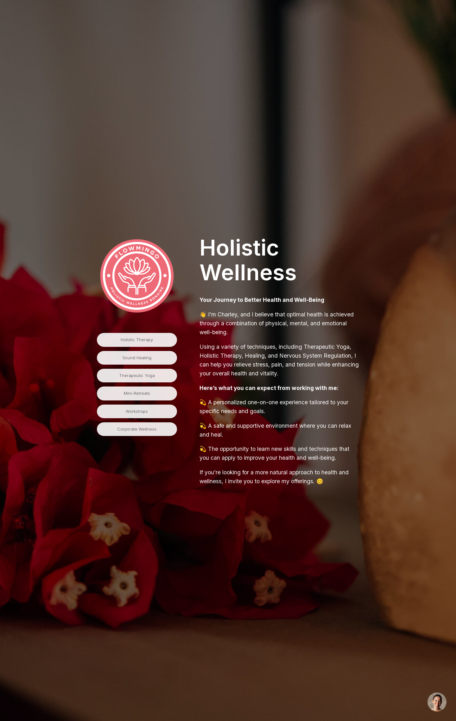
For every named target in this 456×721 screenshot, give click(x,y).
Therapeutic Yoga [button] (137, 375)
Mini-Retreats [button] (137, 393)
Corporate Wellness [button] (136, 429)
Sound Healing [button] (137, 357)
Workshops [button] (137, 411)
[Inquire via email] (437, 701)
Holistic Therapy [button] (137, 339)
